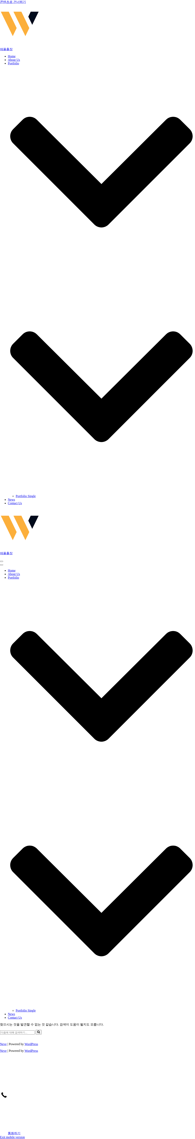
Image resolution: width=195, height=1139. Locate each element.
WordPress (31, 1044)
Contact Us (15, 503)
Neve (3, 1044)
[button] (101, 387)
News (11, 499)
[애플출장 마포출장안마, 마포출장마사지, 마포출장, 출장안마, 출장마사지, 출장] (97, 27)
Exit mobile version (12, 1137)
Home (12, 56)
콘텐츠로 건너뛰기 (13, 2)
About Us (14, 59)
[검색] (17, 1032)
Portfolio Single (26, 496)
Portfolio (13, 63)
